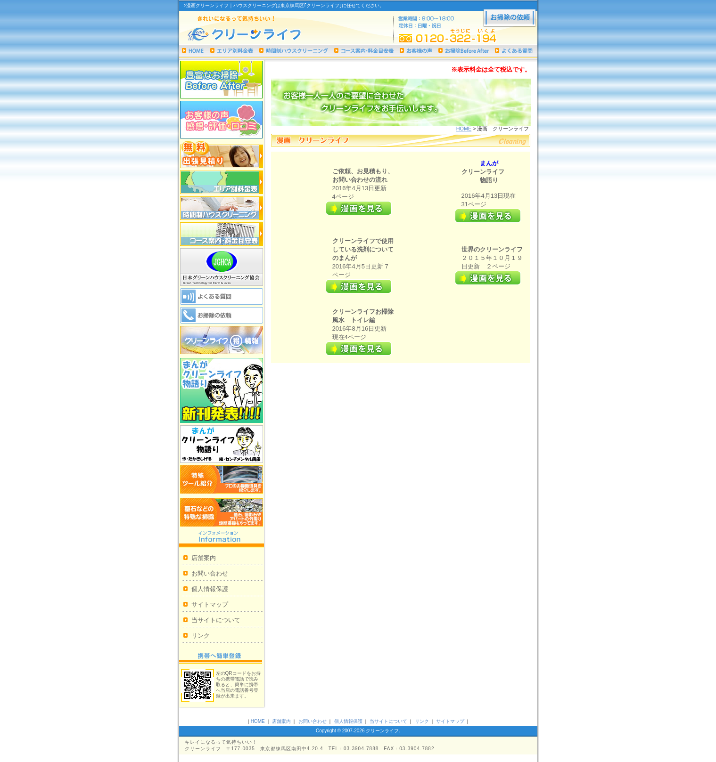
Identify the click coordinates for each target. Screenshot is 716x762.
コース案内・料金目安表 (364, 51)
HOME (464, 128)
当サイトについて (215, 620)
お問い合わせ (209, 573)
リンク (200, 635)
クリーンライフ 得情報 (221, 340)
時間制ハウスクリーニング (293, 51)
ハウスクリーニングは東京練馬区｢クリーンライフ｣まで (259, 34)
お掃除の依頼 (509, 18)
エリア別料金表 (231, 51)
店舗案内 (203, 557)
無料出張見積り (221, 154)
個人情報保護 (209, 588)
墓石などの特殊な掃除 (221, 512)
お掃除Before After (463, 51)
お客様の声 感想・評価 (221, 119)
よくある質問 (514, 51)
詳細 (359, 208)
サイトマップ (209, 604)
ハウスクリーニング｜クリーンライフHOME (193, 51)
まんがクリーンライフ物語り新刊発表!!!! (221, 390)
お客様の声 (416, 51)
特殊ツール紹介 (221, 479)
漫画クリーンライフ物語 (221, 444)
